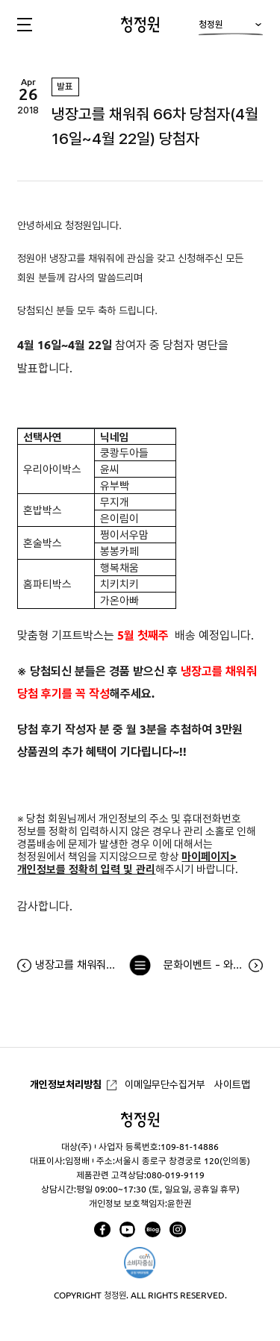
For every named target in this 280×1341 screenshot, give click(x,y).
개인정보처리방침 (66, 1084)
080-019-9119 (175, 1175)
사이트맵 (232, 1084)
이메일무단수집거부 (165, 1084)
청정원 (230, 28)
